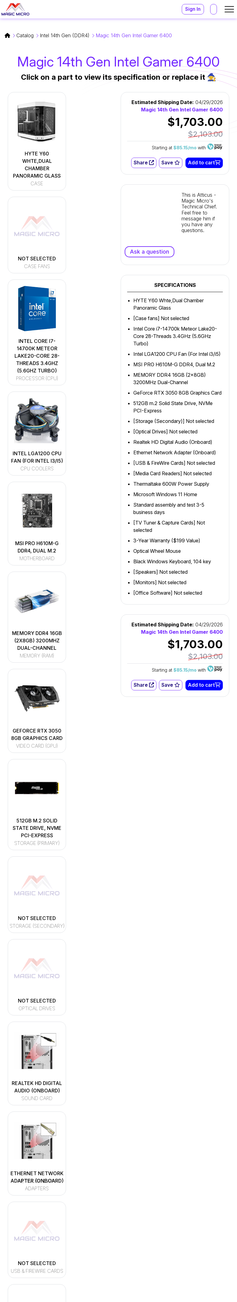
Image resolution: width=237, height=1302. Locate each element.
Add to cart (204, 163)
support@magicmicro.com (191, 1208)
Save (170, 163)
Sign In (193, 9)
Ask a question (149, 251)
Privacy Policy (216, 1295)
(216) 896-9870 (179, 1239)
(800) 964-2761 (179, 1231)
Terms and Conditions (166, 1295)
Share (143, 163)
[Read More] (102, 1199)
